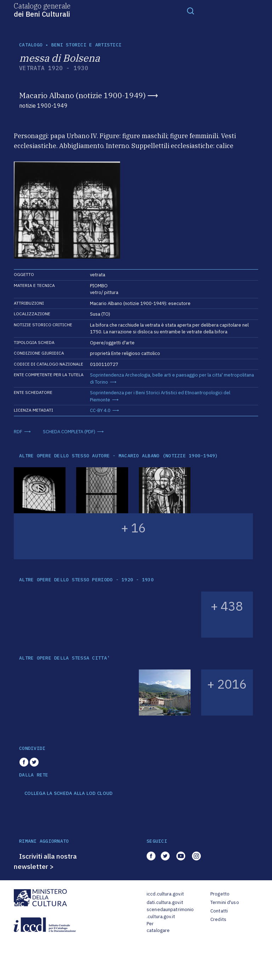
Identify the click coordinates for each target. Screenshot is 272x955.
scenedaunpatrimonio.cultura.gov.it (170, 913)
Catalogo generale (42, 9)
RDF (18, 432)
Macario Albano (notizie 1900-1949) (82, 95)
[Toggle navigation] (190, 10)
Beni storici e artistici (86, 45)
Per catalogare (158, 927)
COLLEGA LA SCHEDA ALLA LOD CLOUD (68, 793)
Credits (218, 919)
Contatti (219, 911)
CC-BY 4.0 (100, 410)
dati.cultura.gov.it (165, 902)
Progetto (220, 894)
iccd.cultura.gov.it (165, 894)
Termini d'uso (224, 902)
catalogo (30, 45)
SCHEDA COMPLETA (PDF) (69, 432)
